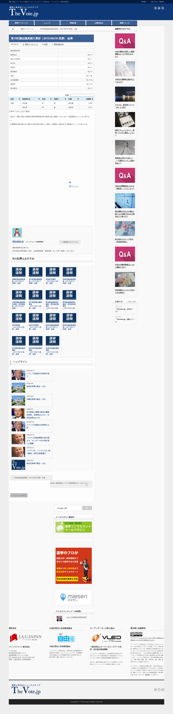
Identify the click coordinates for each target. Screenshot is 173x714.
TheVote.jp (84, 702)
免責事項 (147, 674)
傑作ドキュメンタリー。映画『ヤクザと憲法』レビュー (124, 132)
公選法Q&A (99, 23)
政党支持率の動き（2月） (36, 463)
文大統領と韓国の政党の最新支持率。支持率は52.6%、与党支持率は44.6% (37, 415)
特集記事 (73, 23)
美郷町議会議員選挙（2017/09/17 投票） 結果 (18, 281)
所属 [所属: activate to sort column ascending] (70, 99)
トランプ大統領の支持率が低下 (37, 375)
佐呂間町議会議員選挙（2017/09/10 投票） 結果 (18, 351)
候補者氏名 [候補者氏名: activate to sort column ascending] (26, 99)
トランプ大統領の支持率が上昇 (37, 426)
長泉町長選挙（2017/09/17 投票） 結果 (52, 281)
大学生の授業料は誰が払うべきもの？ (124, 80)
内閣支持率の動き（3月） (36, 399)
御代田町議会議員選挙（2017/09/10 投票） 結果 (35, 351)
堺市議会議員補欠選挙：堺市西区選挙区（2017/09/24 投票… (69, 306)
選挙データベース (21, 23)
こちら (79, 117)
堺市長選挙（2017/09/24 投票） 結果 (18, 327)
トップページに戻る (19, 495)
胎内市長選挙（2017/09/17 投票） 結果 (35, 327)
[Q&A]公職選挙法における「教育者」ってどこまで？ (124, 187)
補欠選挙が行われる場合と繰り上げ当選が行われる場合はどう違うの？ (124, 214)
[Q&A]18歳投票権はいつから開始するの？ (125, 265)
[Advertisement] (84, 12)
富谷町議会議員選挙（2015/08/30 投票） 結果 (29, 478)
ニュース (47, 23)
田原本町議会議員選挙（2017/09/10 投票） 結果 (52, 351)
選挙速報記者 (59, 44)
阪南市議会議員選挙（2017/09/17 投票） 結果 (52, 327)
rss (155, 8)
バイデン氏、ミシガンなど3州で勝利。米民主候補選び (38, 452)
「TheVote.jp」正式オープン (124, 310)
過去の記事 (132, 302)
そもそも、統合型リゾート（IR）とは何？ (124, 106)
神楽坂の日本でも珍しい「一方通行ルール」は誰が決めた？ (124, 160)
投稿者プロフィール (70, 242)
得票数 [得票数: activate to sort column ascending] (88, 99)
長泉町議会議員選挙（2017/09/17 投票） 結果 (69, 281)
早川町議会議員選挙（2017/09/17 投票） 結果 (35, 281)
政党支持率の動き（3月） (36, 386)
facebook (162, 8)
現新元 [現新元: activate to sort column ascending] (56, 99)
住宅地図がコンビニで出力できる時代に (124, 291)
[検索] (69, 508)
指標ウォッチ (124, 23)
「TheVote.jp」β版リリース (124, 320)
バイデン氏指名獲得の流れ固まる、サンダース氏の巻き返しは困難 (37, 440)
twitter (159, 8)
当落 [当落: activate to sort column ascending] (12, 99)
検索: (79, 95)
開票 (46, 44)
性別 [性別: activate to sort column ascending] (43, 99)
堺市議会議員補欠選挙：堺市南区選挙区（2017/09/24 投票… (52, 306)
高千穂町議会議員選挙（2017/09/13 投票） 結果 (35, 305)
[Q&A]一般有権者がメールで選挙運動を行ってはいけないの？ (69, 484)
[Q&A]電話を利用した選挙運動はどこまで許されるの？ (124, 54)
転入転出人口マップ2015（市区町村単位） (124, 240)
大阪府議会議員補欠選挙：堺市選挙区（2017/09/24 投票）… (18, 305)
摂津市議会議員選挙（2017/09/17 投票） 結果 (69, 327)
